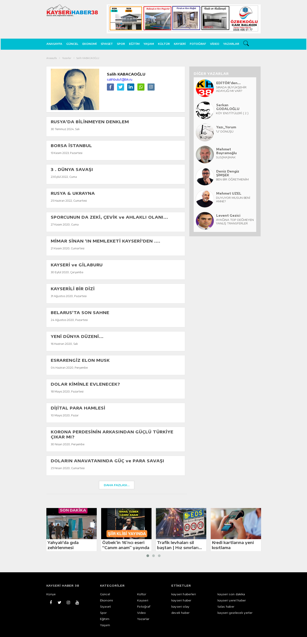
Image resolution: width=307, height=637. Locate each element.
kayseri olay (180, 606)
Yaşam (149, 44)
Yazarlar (231, 44)
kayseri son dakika (231, 594)
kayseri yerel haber (232, 600)
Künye (51, 594)
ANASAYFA (54, 44)
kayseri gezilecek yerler (235, 612)
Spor (121, 44)
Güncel (72, 44)
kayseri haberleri (183, 594)
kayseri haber (181, 600)
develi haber (180, 612)
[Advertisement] (284, 120)
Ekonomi (89, 44)
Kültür (164, 44)
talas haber (226, 606)
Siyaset (107, 44)
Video (214, 44)
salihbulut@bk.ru (119, 79)
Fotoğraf (198, 44)
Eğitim (134, 44)
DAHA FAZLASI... (117, 485)
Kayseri (180, 44)
